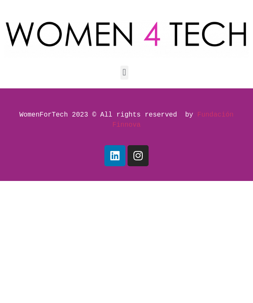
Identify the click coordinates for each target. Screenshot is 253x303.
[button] (124, 73)
